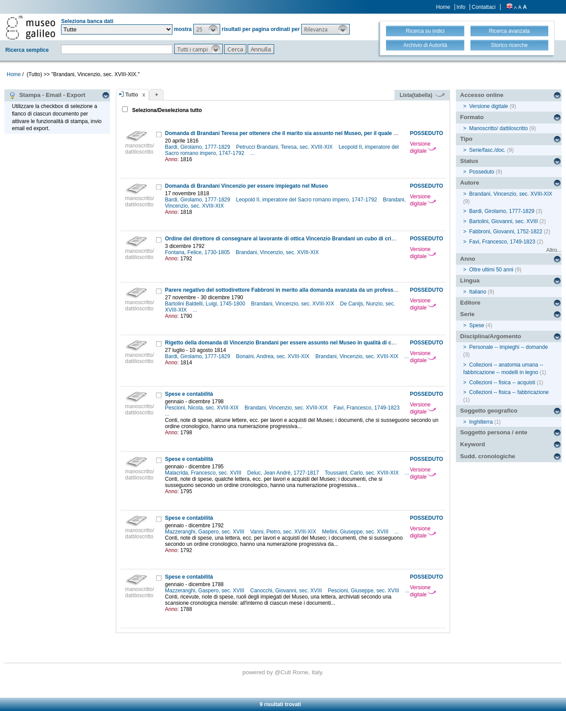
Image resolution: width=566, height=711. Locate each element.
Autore (469, 182)
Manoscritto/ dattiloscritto (498, 128)
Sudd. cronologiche (487, 456)
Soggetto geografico (489, 410)
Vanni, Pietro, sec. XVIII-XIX (284, 532)
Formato (472, 117)
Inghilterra (481, 422)
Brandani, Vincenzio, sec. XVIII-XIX (278, 252)
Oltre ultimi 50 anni (491, 270)
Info (460, 7)
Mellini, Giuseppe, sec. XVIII (356, 532)
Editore (470, 302)
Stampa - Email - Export (47, 95)
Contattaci (484, 7)
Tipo (466, 138)
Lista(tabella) (422, 95)
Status (469, 161)
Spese (476, 325)
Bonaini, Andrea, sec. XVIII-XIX (273, 356)
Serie (467, 314)
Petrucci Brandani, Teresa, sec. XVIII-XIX (285, 147)
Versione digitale (423, 147)
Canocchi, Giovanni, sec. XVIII (286, 590)
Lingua (470, 280)
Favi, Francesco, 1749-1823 (367, 408)
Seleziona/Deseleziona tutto (166, 110)
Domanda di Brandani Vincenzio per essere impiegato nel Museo (246, 186)
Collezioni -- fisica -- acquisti (502, 382)
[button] (206, 29)
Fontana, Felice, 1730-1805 (198, 252)
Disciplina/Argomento (490, 336)
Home (443, 7)
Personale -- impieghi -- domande (508, 347)
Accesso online (482, 95)
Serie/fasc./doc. (487, 150)
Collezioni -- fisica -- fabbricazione (509, 392)
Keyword (472, 444)
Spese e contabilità (189, 394)
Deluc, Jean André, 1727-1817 (283, 473)
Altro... (554, 250)
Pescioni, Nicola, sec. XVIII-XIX (202, 408)
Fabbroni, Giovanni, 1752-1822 (505, 231)
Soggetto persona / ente (494, 432)
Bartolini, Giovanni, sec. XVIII (503, 221)
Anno (467, 258)
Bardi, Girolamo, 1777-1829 (198, 147)
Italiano (477, 292)
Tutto (131, 95)
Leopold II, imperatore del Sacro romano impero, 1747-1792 (307, 200)
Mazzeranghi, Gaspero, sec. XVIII (205, 532)
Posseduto (481, 172)
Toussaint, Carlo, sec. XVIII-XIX (362, 473)
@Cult (284, 672)
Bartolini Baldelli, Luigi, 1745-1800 (206, 304)
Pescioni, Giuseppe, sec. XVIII (364, 590)
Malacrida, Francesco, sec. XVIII (204, 473)
